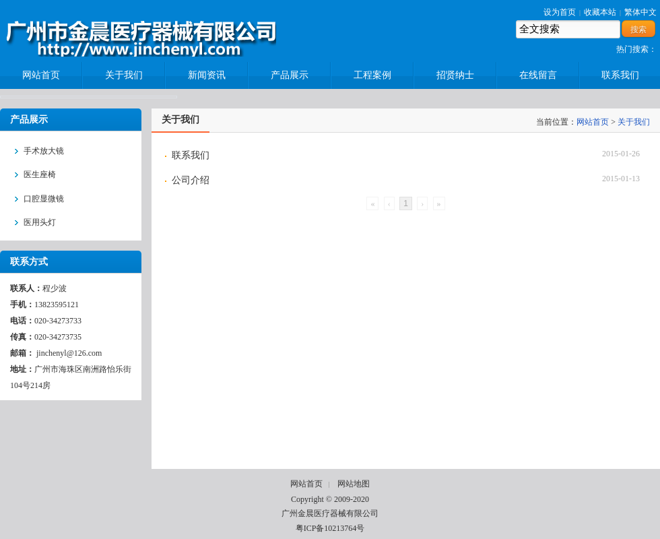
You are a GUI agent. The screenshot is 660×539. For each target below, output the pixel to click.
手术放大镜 (44, 151)
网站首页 (592, 122)
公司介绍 (190, 180)
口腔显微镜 (44, 198)
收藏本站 (600, 12)
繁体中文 (640, 12)
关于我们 (634, 122)
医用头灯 (40, 222)
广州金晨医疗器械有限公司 (330, 513)
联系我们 (190, 155)
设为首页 (559, 12)
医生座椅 (40, 174)
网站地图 (353, 483)
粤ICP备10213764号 (330, 528)
